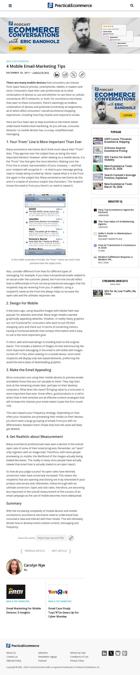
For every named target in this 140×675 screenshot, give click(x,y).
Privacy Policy (77, 660)
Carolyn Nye (40, 72)
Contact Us (12, 656)
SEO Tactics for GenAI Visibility (112, 158)
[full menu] (10, 6)
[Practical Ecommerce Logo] (70, 5)
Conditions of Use (79, 656)
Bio (25, 569)
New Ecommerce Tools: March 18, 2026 (112, 185)
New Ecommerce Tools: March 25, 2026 (112, 167)
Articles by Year (78, 652)
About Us (11, 652)
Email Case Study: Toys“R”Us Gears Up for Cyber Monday (63, 612)
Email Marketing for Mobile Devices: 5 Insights (23, 610)
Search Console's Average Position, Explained (114, 176)
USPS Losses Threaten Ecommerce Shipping (112, 140)
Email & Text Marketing (17, 61)
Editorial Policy (13, 660)
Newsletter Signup (47, 656)
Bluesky (119, 653)
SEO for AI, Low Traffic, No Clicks (114, 293)
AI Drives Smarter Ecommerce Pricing (110, 149)
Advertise (43, 652)
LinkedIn (106, 653)
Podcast (42, 660)
